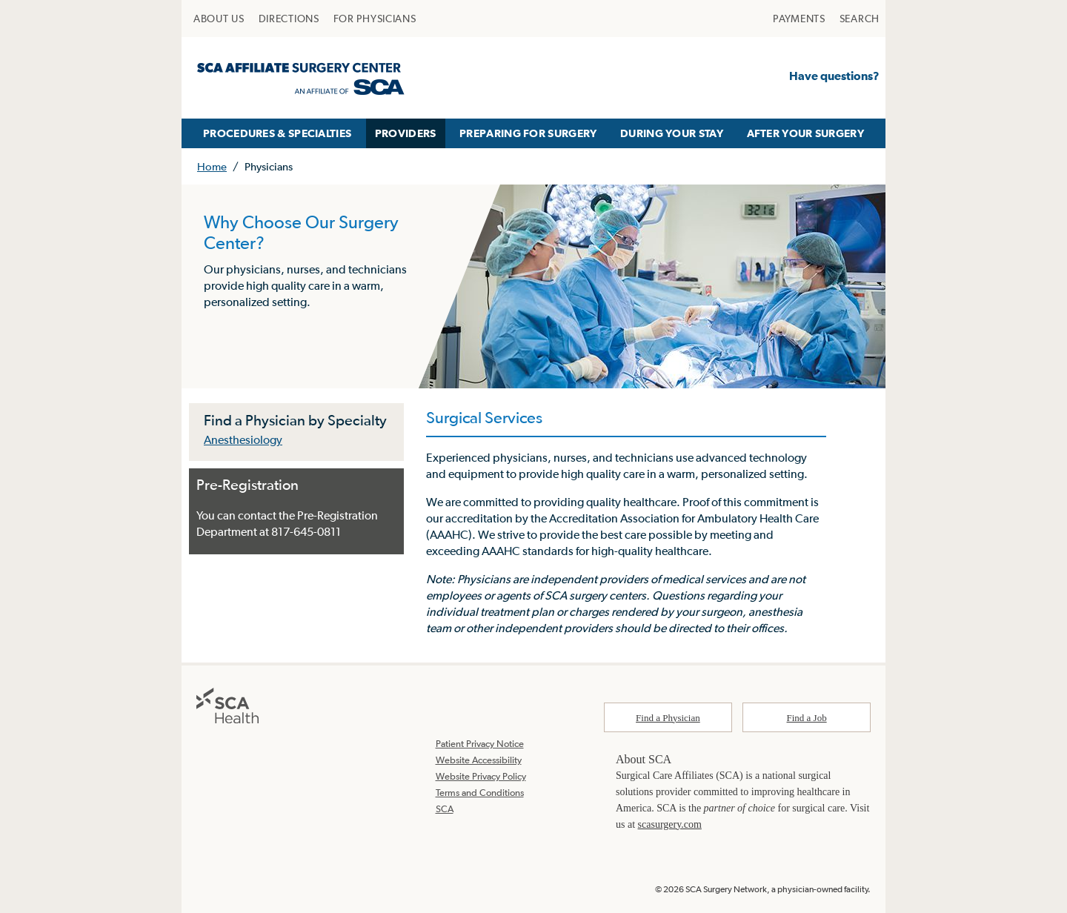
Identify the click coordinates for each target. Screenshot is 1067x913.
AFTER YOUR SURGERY (805, 133)
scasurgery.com (670, 824)
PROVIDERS (405, 133)
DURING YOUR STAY (671, 133)
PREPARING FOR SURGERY (527, 133)
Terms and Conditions (480, 792)
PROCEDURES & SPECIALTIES (277, 133)
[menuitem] (218, 18)
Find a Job (807, 717)
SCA (444, 808)
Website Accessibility (479, 760)
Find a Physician (668, 717)
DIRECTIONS (289, 18)
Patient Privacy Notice (480, 743)
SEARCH (860, 18)
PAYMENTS (799, 18)
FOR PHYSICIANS (374, 18)
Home (212, 166)
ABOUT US (219, 18)
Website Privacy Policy (481, 776)
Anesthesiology (243, 439)
